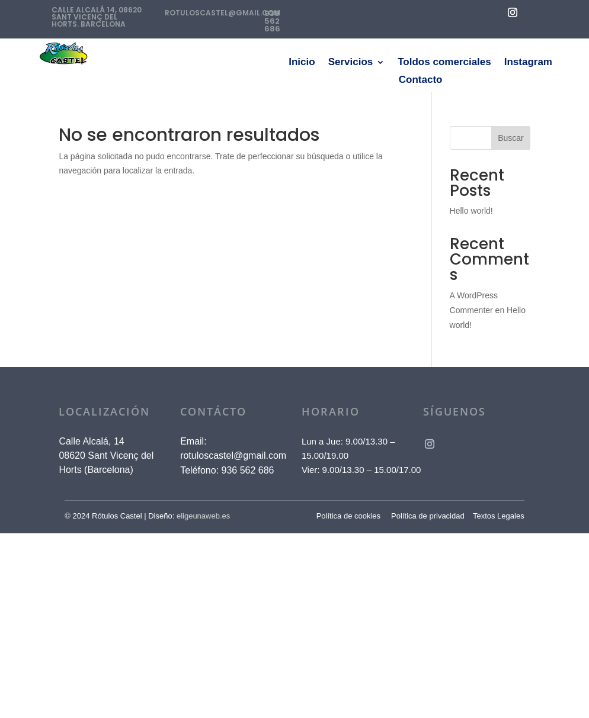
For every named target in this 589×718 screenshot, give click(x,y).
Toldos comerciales (444, 62)
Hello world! (471, 210)
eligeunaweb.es (203, 515)
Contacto (421, 80)
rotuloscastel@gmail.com (233, 455)
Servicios (350, 62)
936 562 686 (272, 21)
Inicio (302, 62)
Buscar (511, 138)
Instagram (528, 62)
